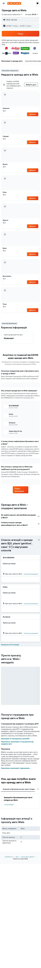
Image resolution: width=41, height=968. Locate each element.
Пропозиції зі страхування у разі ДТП (15, 739)
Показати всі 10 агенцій (10, 645)
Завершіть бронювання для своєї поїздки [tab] (19, 789)
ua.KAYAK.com (9, 857)
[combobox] (12, 14)
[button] (3, 3)
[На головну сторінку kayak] (14, 3)
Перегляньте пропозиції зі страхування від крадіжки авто (17, 743)
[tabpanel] (20, 801)
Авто (17, 857)
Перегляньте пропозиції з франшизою (15, 768)
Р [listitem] (4, 111)
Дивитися (33, 114)
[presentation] (39, 540)
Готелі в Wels (8, 805)
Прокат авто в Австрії (27, 857)
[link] (20, 489)
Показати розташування (31, 574)
